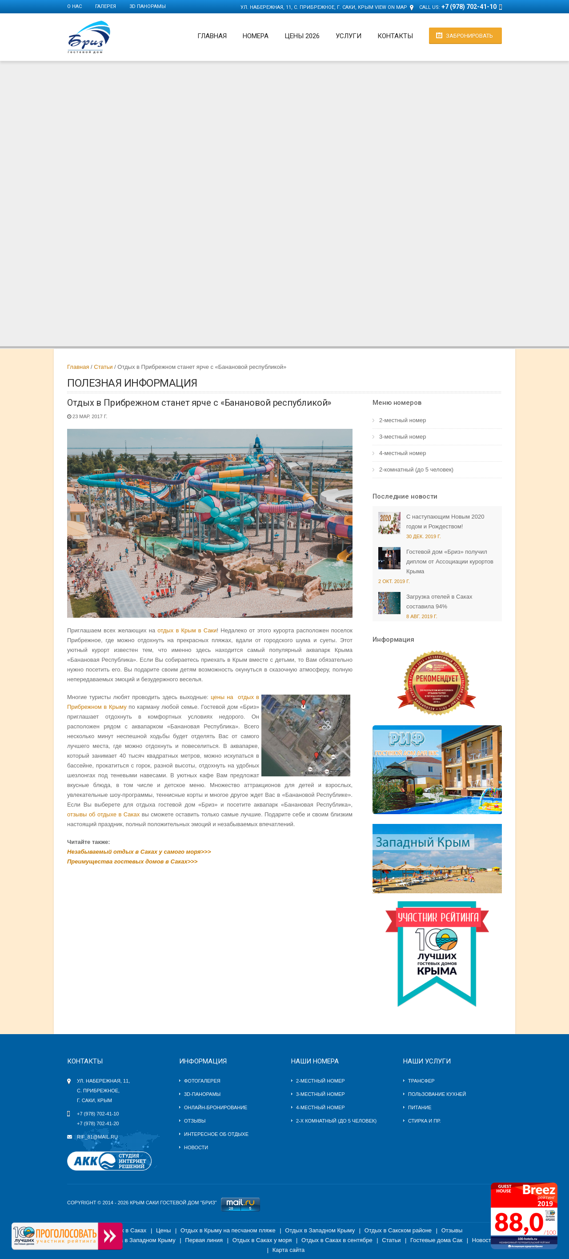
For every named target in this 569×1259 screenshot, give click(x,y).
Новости (196, 1147)
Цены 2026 (302, 36)
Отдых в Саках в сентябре (337, 1240)
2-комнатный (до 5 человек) (416, 469)
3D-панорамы (202, 1094)
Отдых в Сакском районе (398, 1230)
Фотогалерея (202, 1080)
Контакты (395, 36)
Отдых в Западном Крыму (320, 1230)
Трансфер (421, 1080)
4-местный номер (402, 453)
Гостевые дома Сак (436, 1240)
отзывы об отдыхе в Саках (103, 814)
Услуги (348, 36)
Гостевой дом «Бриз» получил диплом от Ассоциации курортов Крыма (449, 561)
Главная (212, 36)
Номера (255, 36)
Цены (163, 1230)
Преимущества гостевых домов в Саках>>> (132, 861)
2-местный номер (402, 420)
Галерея (105, 6)
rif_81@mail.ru (97, 1136)
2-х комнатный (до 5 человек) (336, 1120)
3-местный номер (402, 436)
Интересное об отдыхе (216, 1134)
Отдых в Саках (127, 1230)
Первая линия (204, 1240)
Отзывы (195, 1120)
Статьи (103, 367)
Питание (420, 1107)
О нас (74, 6)
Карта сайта (288, 1250)
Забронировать (469, 35)
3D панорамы (147, 6)
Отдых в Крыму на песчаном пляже (228, 1230)
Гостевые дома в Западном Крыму (129, 1240)
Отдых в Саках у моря (262, 1240)
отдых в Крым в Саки (186, 630)
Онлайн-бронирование (215, 1107)
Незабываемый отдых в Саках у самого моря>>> (139, 851)
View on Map (391, 7)
